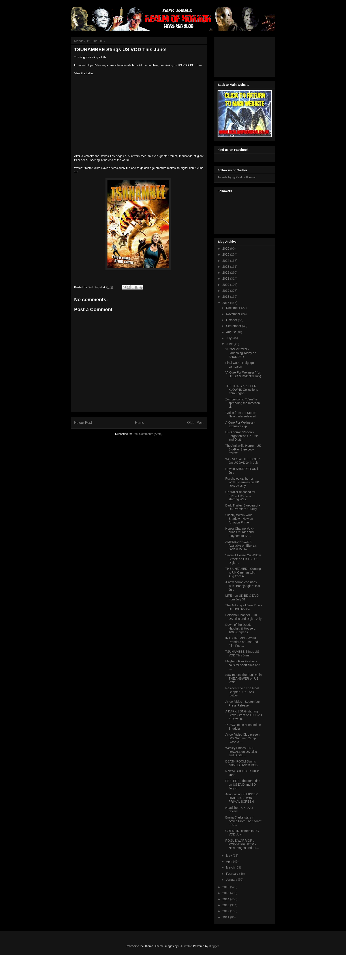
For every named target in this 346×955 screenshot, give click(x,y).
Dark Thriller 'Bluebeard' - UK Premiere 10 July (242, 507)
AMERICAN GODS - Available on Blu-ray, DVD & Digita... (241, 545)
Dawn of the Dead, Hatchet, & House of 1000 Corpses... (240, 628)
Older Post (195, 422)
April (229, 861)
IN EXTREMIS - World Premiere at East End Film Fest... (241, 641)
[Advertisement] (237, 55)
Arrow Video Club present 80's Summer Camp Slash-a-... (242, 738)
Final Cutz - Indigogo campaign (239, 364)
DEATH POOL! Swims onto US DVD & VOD (241, 763)
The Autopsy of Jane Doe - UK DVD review (243, 607)
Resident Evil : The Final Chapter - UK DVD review (242, 691)
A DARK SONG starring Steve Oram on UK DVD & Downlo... (243, 715)
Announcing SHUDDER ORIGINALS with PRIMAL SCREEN (241, 798)
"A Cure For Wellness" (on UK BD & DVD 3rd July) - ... (243, 376)
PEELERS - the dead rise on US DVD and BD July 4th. (242, 784)
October (232, 320)
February (232, 873)
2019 (226, 290)
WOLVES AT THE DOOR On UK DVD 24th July (242, 461)
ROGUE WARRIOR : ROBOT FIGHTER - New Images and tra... (242, 844)
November (233, 314)
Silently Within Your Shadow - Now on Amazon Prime (239, 518)
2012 (226, 911)
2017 (226, 303)
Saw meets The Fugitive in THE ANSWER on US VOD (243, 678)
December (233, 308)
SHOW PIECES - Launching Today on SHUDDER (240, 353)
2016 (226, 887)
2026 (226, 248)
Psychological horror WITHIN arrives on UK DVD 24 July (242, 482)
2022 (226, 272)
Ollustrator (184, 946)
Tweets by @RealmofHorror (237, 177)
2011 (226, 917)
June (229, 344)
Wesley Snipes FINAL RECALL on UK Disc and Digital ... (241, 751)
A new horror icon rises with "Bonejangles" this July (242, 585)
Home (139, 422)
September (234, 326)
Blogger (214, 946)
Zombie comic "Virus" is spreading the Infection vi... (242, 403)
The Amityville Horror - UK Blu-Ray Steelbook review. (243, 449)
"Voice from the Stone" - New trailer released (241, 414)
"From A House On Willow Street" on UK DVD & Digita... (243, 558)
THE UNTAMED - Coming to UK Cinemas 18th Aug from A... (243, 572)
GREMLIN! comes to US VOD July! (242, 832)
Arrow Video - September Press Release (242, 703)
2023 (226, 266)
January (232, 879)
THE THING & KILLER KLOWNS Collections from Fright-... (241, 389)
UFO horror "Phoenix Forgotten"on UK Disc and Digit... (241, 435)
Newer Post (83, 422)
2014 (226, 899)
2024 (226, 260)
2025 (226, 254)
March (230, 867)
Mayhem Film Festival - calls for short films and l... (242, 665)
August (231, 332)
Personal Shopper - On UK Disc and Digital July (243, 616)
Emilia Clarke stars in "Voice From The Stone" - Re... (243, 821)
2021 (226, 278)
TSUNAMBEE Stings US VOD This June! (242, 653)
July (229, 338)
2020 (226, 284)
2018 (226, 296)
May (229, 855)
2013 (226, 905)
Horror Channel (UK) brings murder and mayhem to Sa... (239, 532)
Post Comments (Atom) (147, 433)
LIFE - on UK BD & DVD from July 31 (242, 597)
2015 (226, 893)
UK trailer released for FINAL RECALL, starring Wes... (240, 495)
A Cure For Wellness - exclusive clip (240, 424)
